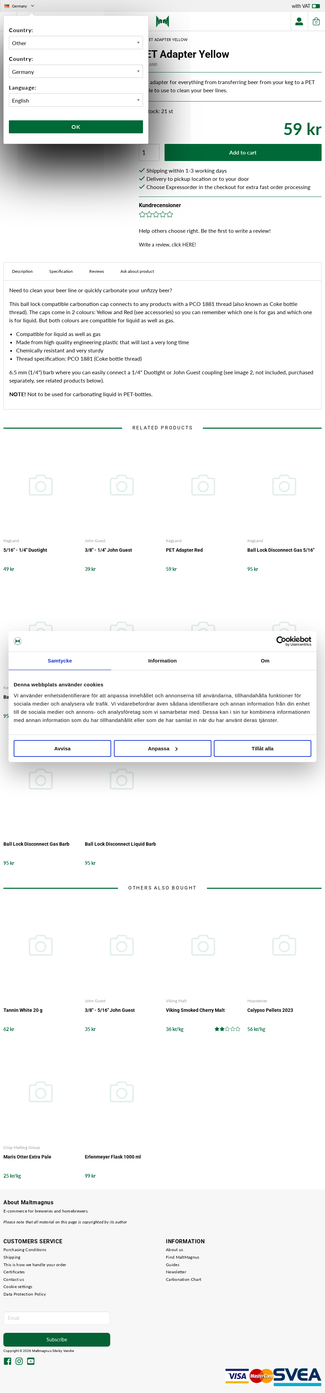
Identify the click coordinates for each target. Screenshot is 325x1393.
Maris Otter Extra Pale (27, 1157)
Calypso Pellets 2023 (270, 1010)
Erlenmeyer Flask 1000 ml (113, 1157)
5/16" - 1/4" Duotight (25, 550)
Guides (172, 1264)
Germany (19, 6)
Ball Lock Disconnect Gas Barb (36, 844)
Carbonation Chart (183, 1279)
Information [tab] (162, 661)
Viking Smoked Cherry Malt (195, 1010)
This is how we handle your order (34, 1264)
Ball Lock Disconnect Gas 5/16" (280, 550)
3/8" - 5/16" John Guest (110, 1010)
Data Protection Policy (24, 1294)
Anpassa (163, 748)
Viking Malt (176, 1000)
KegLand (11, 540)
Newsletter (176, 1271)
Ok (76, 126)
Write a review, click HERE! (167, 244)
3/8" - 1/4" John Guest (108, 550)
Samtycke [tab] (60, 661)
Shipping (11, 1257)
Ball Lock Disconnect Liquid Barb (120, 844)
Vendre (68, 1351)
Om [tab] (265, 661)
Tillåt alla (263, 748)
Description (22, 271)
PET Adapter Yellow (166, 39)
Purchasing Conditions (24, 1249)
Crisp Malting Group (21, 1147)
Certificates (14, 1271)
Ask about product (137, 271)
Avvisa (62, 748)
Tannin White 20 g (22, 1010)
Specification (61, 271)
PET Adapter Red (184, 550)
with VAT (306, 7)
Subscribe (57, 1339)
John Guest (95, 540)
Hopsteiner (257, 1000)
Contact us (13, 1279)
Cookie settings (17, 1286)
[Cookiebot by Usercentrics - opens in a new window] (281, 641)
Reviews (96, 271)
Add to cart (243, 152)
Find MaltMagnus (182, 1257)
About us (174, 1249)
